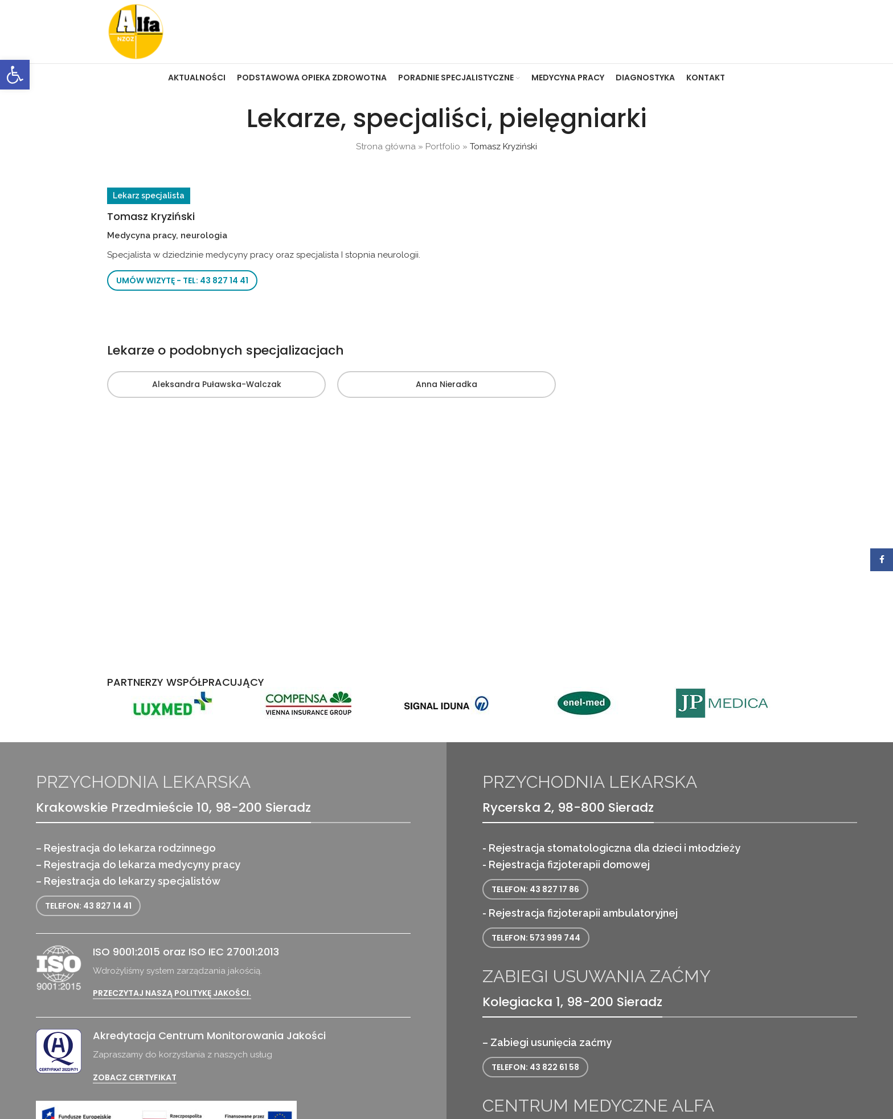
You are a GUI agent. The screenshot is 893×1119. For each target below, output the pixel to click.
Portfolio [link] (442, 146)
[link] (15, 74)
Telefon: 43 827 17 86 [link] (535, 889)
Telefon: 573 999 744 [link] (535, 937)
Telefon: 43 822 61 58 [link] (535, 1067)
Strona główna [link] (386, 146)
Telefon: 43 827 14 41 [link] (88, 906)
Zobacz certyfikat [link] (135, 1077)
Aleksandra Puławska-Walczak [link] (216, 384)
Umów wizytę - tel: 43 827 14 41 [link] (182, 280)
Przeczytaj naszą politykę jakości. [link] (172, 993)
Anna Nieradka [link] (446, 384)
